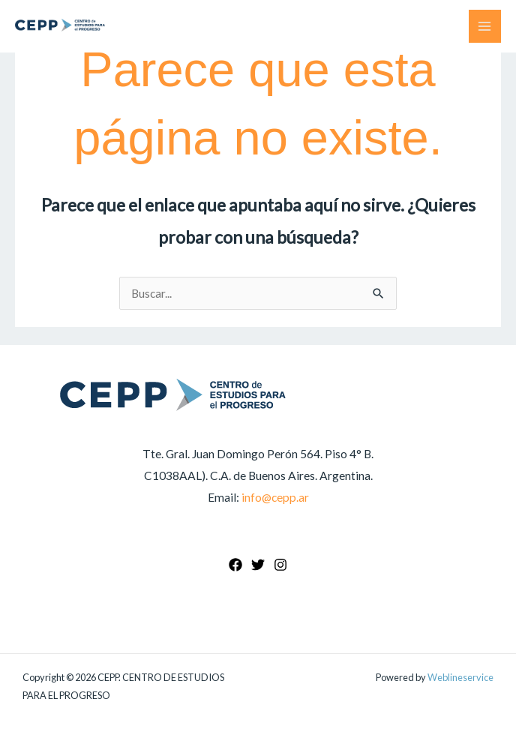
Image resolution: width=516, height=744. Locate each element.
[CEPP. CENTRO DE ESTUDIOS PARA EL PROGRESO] (60, 25)
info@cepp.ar (275, 497)
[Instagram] (280, 565)
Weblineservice (461, 677)
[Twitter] (258, 565)
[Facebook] (235, 565)
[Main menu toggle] (485, 26)
